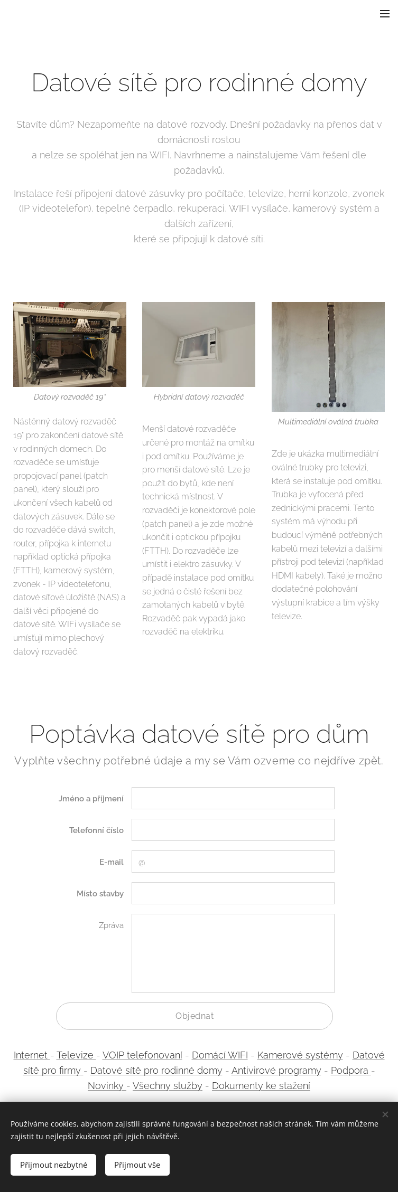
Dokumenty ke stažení (261, 1085)
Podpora (351, 1070)
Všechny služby (167, 1085)
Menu (385, 13)
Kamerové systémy (300, 1055)
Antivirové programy (276, 1070)
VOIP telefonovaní (142, 1055)
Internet (32, 1055)
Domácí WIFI (220, 1055)
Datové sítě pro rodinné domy (156, 1070)
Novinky (107, 1085)
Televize (76, 1055)
